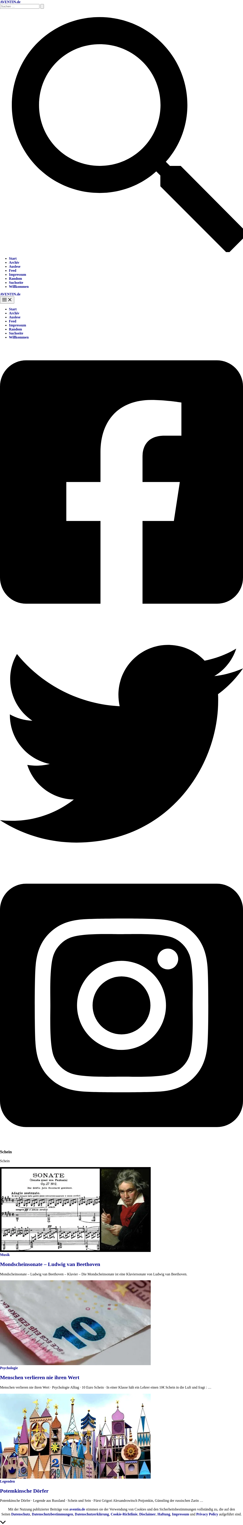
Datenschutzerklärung (92, 1514)
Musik (5, 1255)
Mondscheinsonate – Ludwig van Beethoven (50, 1264)
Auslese (15, 266)
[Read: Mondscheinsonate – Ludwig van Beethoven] (75, 1251)
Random (15, 278)
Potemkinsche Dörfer (24, 1491)
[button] (121, 251)
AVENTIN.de (10, 2)
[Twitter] (121, 864)
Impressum (17, 274)
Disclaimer (147, 1514)
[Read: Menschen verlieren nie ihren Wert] (75, 1364)
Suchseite (16, 282)
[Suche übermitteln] (42, 6)
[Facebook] (121, 620)
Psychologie (9, 1368)
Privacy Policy (207, 1514)
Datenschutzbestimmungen (52, 1514)
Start (13, 258)
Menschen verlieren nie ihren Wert (39, 1377)
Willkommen (19, 286)
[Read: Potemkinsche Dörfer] (75, 1477)
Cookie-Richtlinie (124, 1514)
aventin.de (77, 1509)
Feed (12, 270)
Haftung (163, 1514)
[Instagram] (121, 1143)
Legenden (7, 1481)
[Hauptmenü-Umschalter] (7, 300)
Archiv (14, 262)
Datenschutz (20, 1514)
